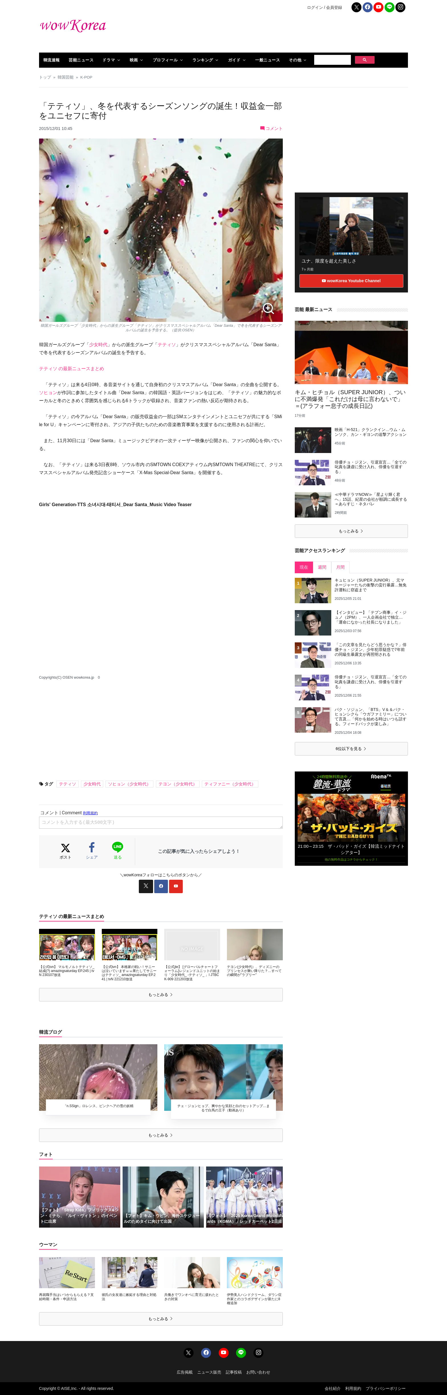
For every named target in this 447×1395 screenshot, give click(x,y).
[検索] (332, 60)
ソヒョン (48, 392)
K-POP (86, 77)
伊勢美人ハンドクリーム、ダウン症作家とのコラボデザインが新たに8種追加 (254, 1299)
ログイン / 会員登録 (324, 7)
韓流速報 (51, 60)
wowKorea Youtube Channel (351, 280)
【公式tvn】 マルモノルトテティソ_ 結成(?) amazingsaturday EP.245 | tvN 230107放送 (66, 971)
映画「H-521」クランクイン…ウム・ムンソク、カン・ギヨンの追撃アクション (371, 432)
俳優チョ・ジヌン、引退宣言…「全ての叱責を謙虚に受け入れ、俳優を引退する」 (371, 467)
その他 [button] (295, 60)
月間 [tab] (340, 567)
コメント (271, 128)
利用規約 (353, 1388)
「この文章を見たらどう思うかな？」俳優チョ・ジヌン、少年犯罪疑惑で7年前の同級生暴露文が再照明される (371, 649)
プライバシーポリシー (386, 1388)
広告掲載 (185, 1372)
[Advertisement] (286, 34)
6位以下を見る (351, 748)
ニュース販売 (209, 1372)
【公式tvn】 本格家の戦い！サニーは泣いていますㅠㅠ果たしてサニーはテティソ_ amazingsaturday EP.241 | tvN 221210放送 (129, 973)
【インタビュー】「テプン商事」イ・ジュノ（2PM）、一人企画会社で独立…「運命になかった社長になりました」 (371, 617)
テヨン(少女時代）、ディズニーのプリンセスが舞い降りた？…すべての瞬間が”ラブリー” (254, 971)
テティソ (167, 344)
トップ (45, 77)
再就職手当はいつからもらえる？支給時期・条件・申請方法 (66, 1297)
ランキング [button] (202, 60)
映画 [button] (134, 60)
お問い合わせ (258, 1372)
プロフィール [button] (165, 60)
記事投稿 (234, 1372)
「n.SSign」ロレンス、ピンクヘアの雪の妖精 (98, 1106)
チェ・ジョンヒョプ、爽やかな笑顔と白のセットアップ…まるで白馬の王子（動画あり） (223, 1108)
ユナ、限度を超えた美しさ (329, 260)
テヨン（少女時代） (178, 783)
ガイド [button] (234, 60)
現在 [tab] (304, 567)
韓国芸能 (66, 77)
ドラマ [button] (108, 60)
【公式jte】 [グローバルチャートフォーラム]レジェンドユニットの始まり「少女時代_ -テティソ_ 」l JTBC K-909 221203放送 (192, 973)
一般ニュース (267, 60)
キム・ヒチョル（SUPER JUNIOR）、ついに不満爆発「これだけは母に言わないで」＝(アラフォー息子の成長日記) (350, 399)
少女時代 (98, 344)
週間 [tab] (322, 567)
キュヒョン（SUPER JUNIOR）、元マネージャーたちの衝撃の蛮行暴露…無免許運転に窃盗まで (371, 585)
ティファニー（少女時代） (230, 783)
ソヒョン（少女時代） (129, 783)
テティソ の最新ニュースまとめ (71, 368)
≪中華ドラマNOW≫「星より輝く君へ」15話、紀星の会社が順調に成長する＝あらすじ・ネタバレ (371, 499)
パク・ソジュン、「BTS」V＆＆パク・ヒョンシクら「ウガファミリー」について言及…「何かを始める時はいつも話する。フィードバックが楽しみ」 (371, 716)
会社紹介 (333, 1388)
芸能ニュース (81, 60)
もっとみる (160, 994)
